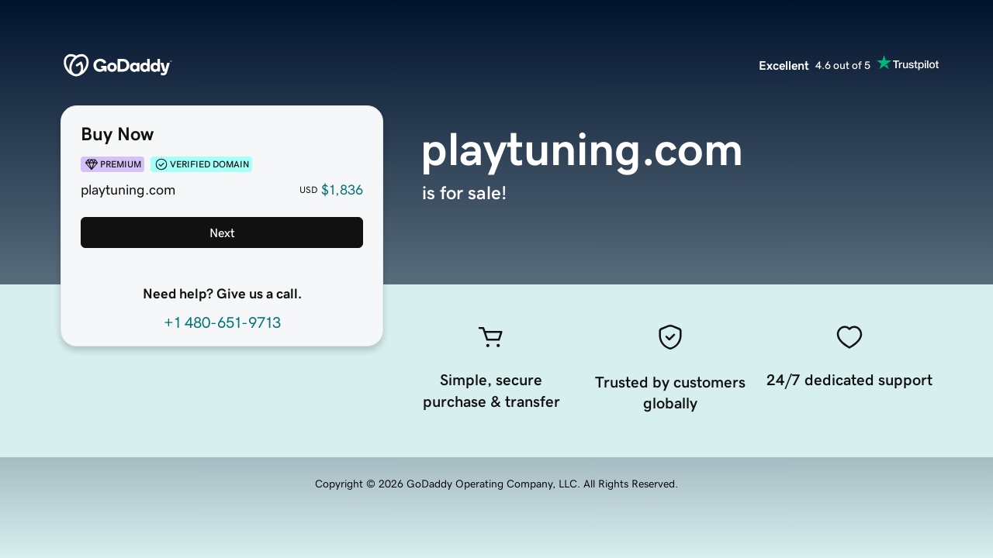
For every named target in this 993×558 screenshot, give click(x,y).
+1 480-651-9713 (222, 322)
